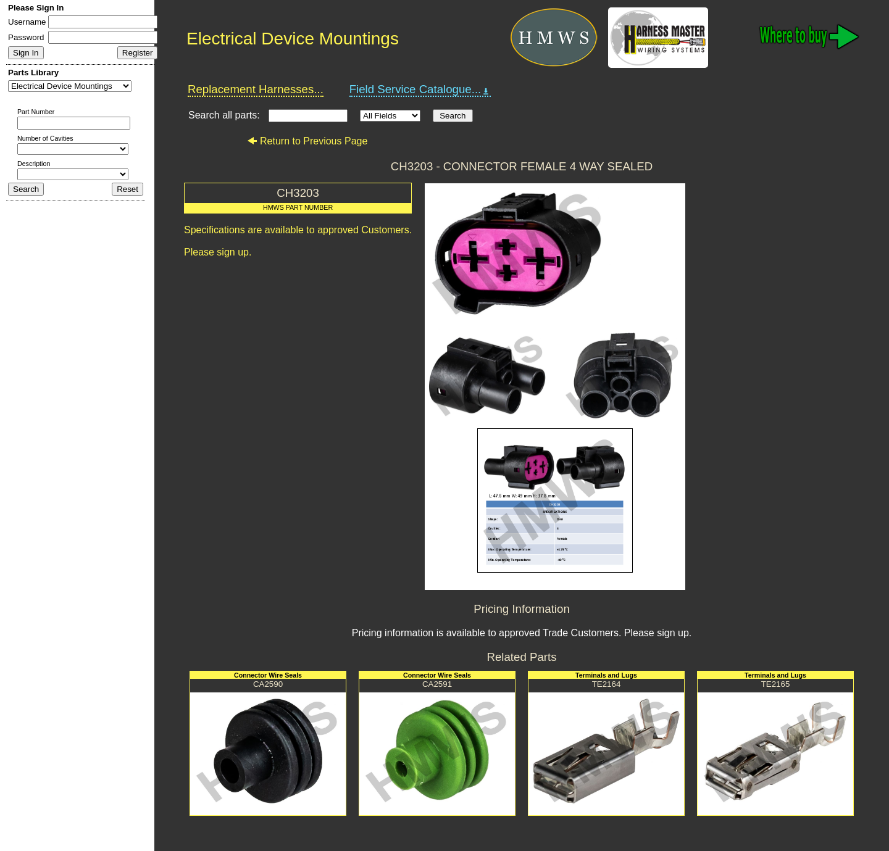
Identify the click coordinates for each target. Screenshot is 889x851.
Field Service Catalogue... (420, 89)
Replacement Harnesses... (255, 89)
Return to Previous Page (307, 141)
